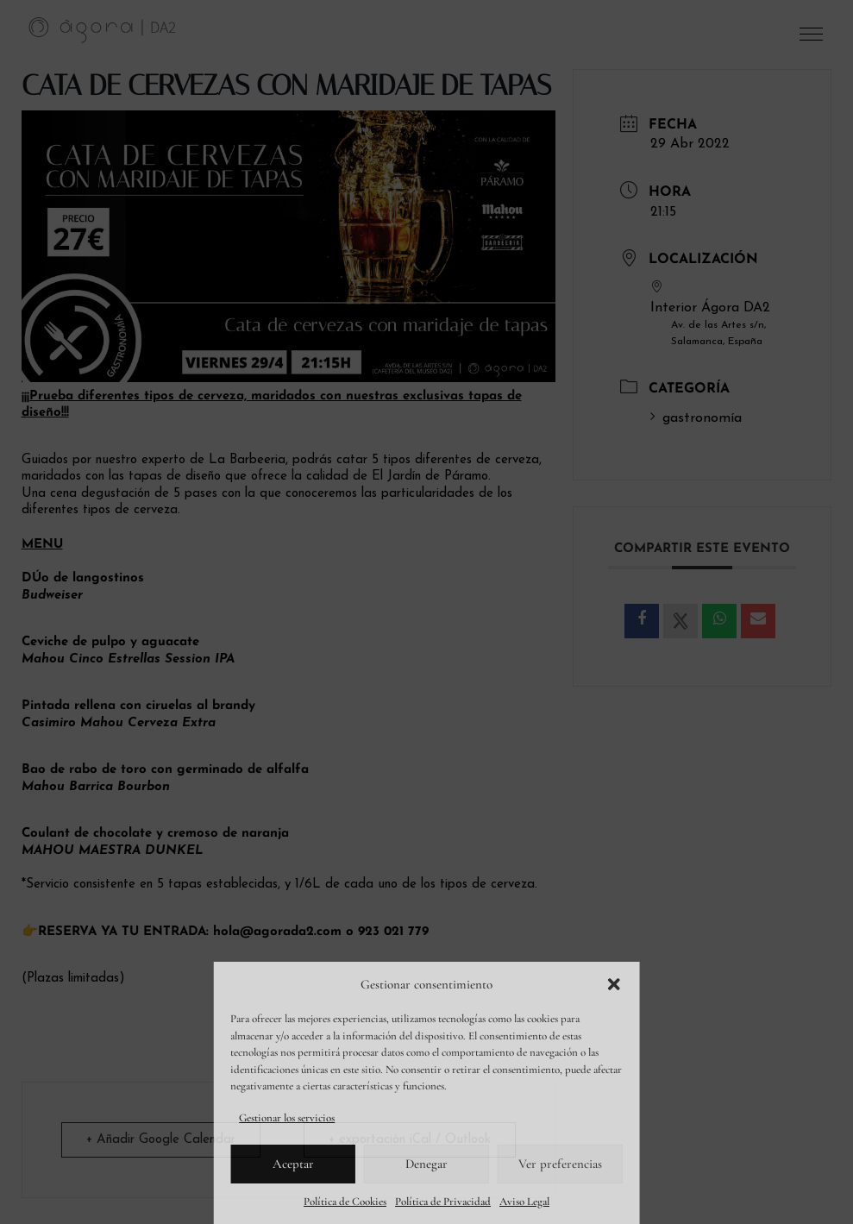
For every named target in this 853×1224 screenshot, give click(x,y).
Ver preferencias (560, 1163)
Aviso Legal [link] (524, 1201)
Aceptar (293, 1163)
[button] (614, 984)
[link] (102, 29)
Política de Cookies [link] (345, 1201)
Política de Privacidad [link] (443, 1201)
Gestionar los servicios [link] (287, 1118)
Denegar (426, 1163)
